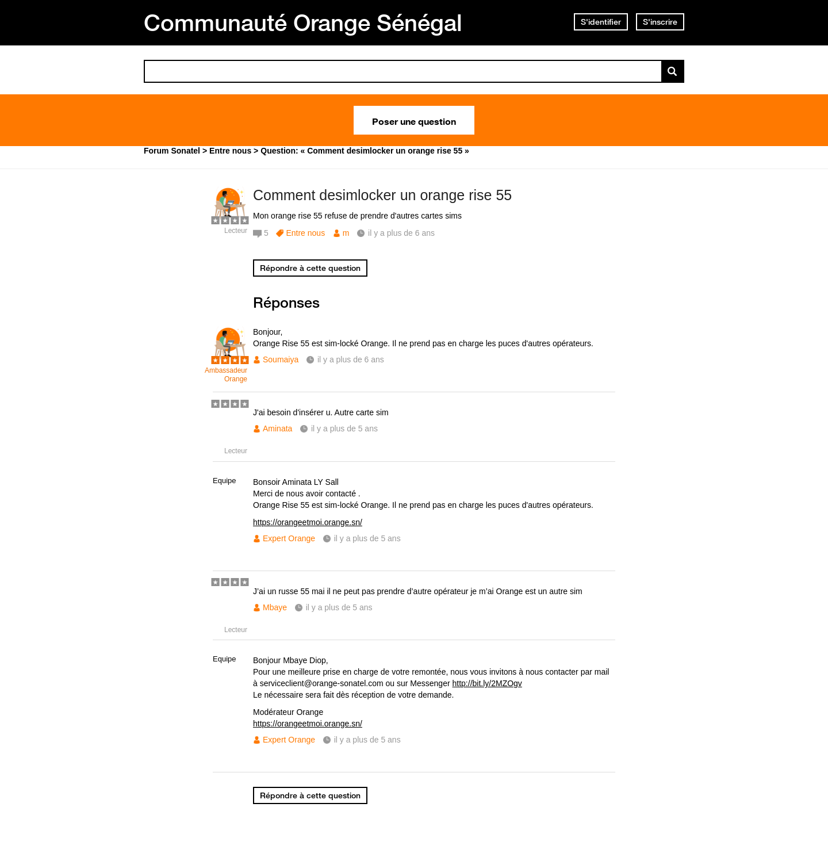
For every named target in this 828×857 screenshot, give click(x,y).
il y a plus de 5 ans (344, 428)
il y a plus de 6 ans (350, 359)
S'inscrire (660, 22)
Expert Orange (289, 538)
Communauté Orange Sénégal (303, 22)
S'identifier (601, 22)
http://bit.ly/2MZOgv (487, 683)
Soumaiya (280, 359)
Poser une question (414, 120)
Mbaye (275, 607)
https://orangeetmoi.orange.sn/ (307, 522)
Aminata (277, 428)
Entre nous (305, 233)
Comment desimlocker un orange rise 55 (382, 195)
